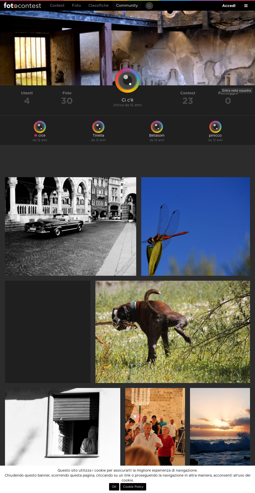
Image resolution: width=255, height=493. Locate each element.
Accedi (229, 5)
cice (39, 135)
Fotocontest (22, 5)
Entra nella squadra (236, 90)
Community (127, 5)
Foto (76, 5)
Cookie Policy (133, 486)
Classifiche (98, 5)
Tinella (98, 135)
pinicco (215, 135)
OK (114, 486)
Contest (57, 5)
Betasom (156, 135)
